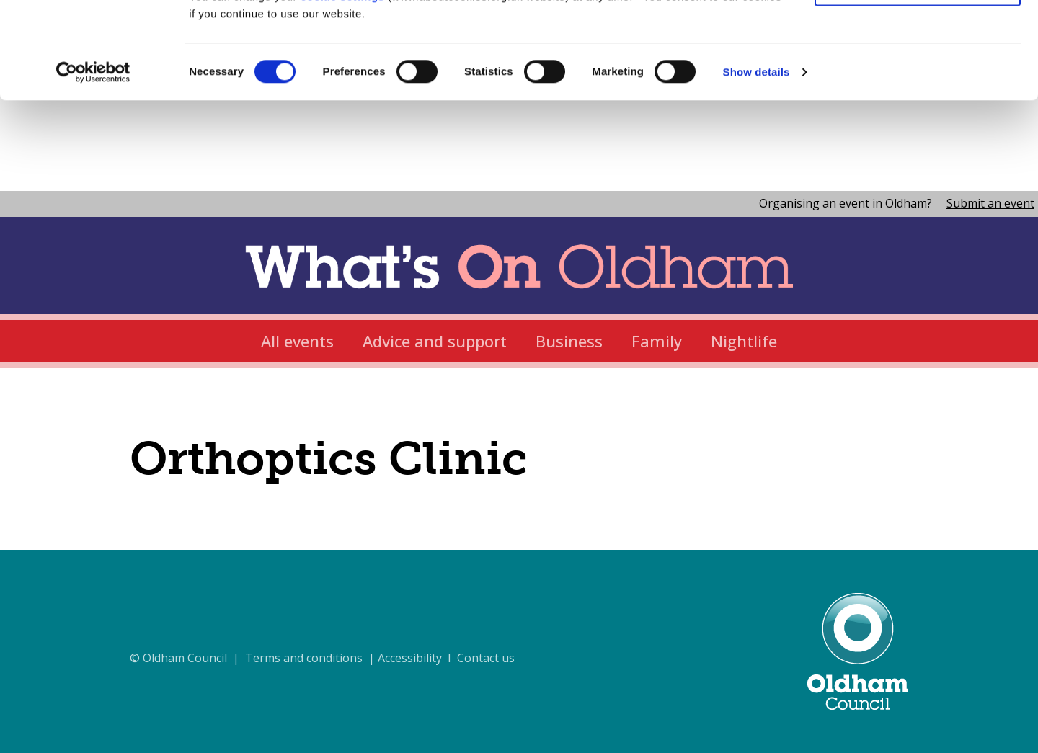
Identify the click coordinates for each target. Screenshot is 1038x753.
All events (297, 341)
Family (656, 341)
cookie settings (343, 87)
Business (569, 341)
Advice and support (435, 341)
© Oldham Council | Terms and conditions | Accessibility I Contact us (322, 658)
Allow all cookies (918, 36)
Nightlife (744, 341)
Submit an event (990, 203)
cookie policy (723, 69)
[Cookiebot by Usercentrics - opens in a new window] (93, 163)
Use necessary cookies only (918, 78)
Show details (756, 162)
